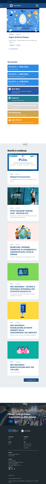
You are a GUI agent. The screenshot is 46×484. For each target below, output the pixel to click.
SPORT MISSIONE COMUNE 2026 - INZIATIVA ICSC (21, 212)
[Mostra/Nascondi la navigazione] (1, 5)
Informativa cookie (27, 446)
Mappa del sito (11, 475)
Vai (10, 421)
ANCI (9, 439)
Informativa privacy (27, 444)
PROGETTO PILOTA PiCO (20, 177)
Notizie (11, 174)
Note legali (26, 448)
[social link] (9, 469)
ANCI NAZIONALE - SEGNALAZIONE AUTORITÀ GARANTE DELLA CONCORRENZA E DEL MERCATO (23, 329)
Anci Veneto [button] (9, 1)
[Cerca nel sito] (37, 5)
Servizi (9, 444)
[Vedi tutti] (14, 49)
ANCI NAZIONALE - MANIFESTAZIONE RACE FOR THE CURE (22, 367)
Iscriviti (25, 439)
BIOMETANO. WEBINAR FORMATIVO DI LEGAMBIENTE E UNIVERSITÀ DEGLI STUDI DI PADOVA (23, 251)
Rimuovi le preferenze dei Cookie (15, 478)
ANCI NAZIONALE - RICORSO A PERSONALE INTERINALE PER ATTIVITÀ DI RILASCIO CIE (22, 289)
